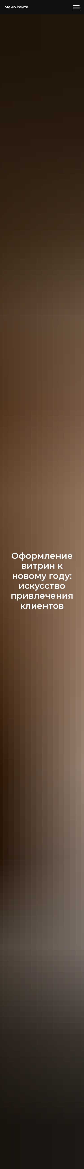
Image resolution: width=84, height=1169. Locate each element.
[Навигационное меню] (76, 7)
